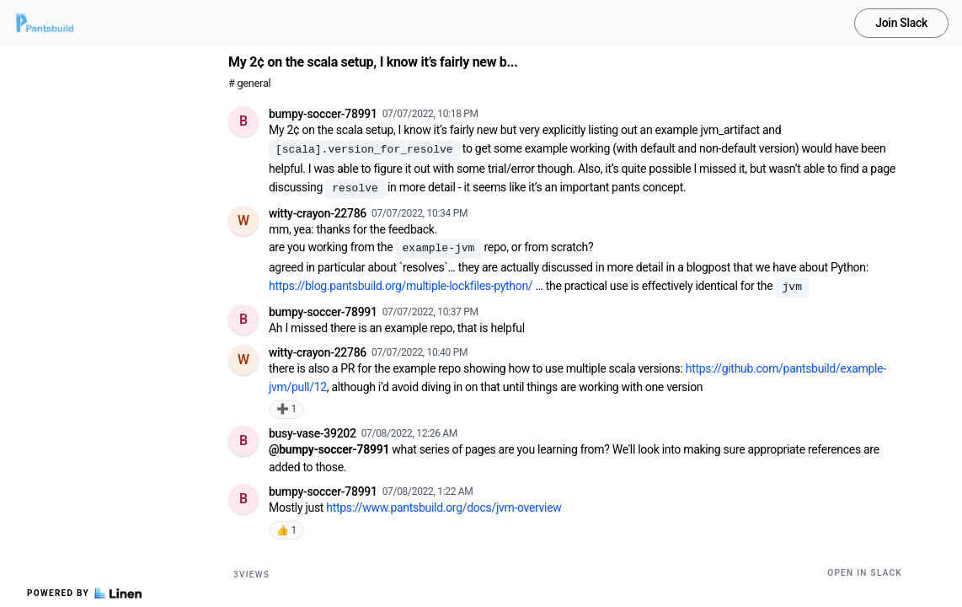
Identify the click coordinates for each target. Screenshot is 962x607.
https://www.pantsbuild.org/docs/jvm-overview (443, 507)
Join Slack (901, 23)
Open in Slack (864, 572)
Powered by (84, 593)
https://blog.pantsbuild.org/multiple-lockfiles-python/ (400, 286)
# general (249, 83)
